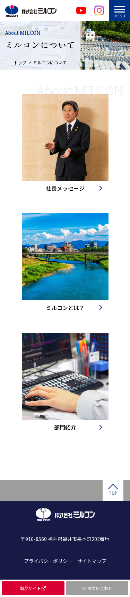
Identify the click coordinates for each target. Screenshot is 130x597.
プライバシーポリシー (48, 560)
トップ (20, 62)
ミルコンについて (50, 62)
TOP (113, 493)
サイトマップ (91, 560)
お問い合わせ (99, 588)
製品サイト (30, 588)
